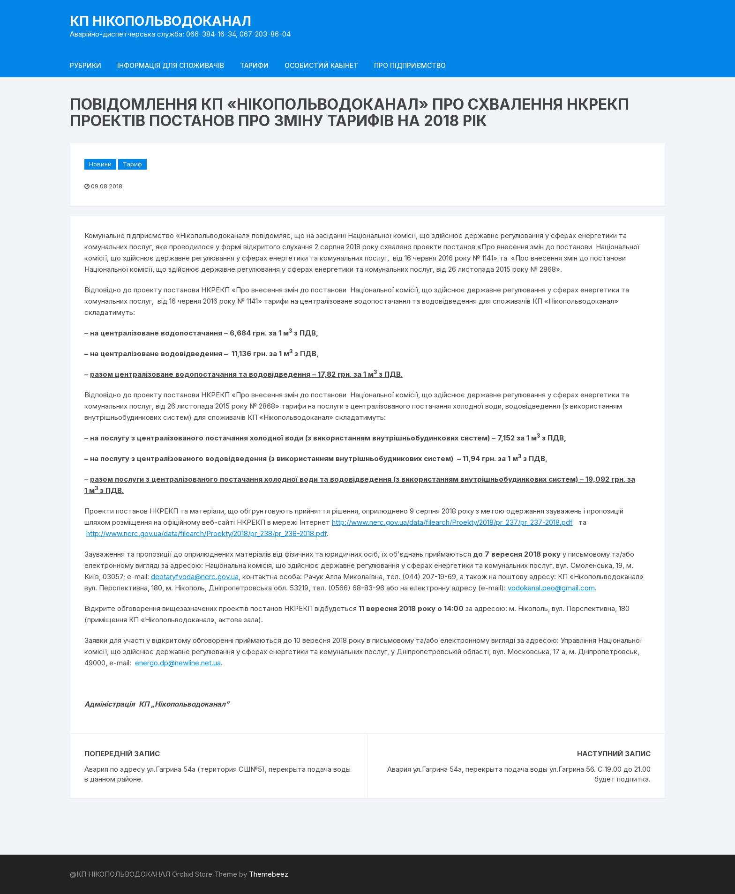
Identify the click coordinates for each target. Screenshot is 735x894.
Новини (100, 164)
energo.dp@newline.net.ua (178, 662)
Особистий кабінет (321, 65)
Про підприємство (410, 65)
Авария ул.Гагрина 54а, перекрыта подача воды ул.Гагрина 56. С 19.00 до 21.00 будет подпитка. (519, 774)
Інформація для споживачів (170, 65)
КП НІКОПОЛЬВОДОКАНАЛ (160, 21)
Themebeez (268, 874)
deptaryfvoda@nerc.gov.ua (195, 576)
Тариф (132, 164)
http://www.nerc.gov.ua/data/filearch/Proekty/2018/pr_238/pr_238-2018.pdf (206, 533)
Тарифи (254, 65)
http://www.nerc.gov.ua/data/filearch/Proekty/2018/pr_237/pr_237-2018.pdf (452, 522)
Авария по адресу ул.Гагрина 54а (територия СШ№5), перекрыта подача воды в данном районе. (217, 774)
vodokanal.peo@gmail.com (551, 587)
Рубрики (85, 65)
